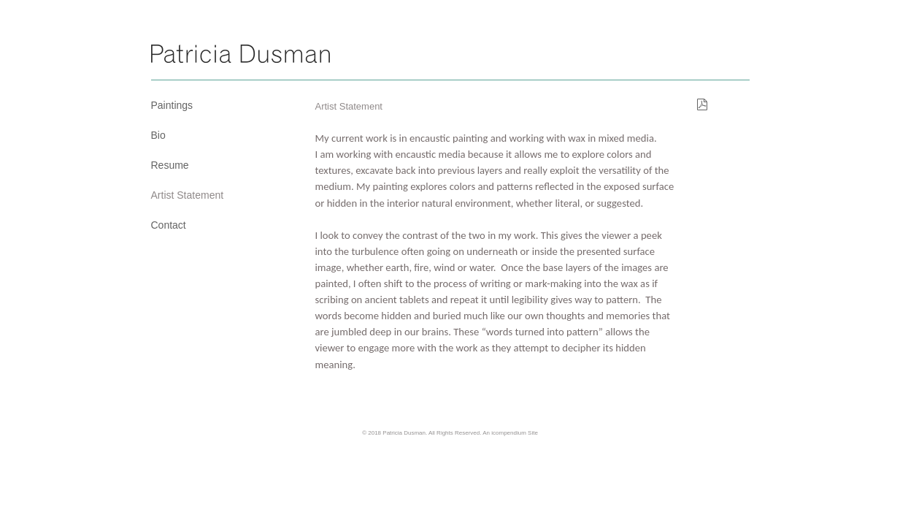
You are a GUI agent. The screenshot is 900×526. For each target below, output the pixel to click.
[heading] (240, 56)
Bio (158, 135)
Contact (168, 225)
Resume (170, 165)
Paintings (172, 105)
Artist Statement (187, 195)
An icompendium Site (510, 433)
